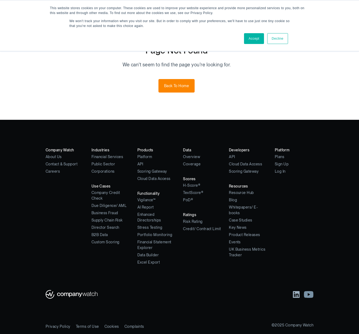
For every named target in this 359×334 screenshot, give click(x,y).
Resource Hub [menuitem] (241, 192)
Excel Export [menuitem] (148, 262)
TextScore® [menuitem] (193, 192)
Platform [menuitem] (144, 157)
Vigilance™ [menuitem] (146, 200)
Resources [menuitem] (238, 186)
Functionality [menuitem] (148, 193)
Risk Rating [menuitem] (192, 221)
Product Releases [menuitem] (244, 235)
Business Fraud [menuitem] (105, 213)
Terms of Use (87, 326)
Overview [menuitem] (191, 157)
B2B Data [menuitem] (100, 235)
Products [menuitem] (145, 150)
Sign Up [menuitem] (282, 164)
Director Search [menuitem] (105, 227)
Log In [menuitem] (280, 171)
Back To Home (176, 86)
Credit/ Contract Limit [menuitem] (202, 229)
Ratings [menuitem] (189, 215)
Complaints (134, 326)
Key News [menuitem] (238, 227)
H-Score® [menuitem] (191, 185)
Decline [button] (277, 38)
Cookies (111, 326)
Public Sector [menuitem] (103, 164)
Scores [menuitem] (189, 179)
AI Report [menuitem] (145, 207)
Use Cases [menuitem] (101, 186)
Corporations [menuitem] (103, 171)
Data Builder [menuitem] (148, 255)
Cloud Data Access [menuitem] (154, 178)
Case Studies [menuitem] (240, 220)
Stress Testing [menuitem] (149, 227)
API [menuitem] (140, 164)
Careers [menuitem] (53, 171)
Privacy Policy (58, 326)
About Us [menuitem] (54, 157)
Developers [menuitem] (239, 150)
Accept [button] (254, 38)
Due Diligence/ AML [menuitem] (109, 205)
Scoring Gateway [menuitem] (152, 171)
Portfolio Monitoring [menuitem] (154, 235)
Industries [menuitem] (100, 150)
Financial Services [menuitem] (107, 157)
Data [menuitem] (187, 150)
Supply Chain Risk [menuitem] (107, 220)
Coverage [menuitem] (192, 164)
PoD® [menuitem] (188, 200)
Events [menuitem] (235, 242)
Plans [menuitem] (279, 157)
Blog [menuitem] (233, 200)
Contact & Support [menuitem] (61, 164)
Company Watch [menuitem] (60, 150)
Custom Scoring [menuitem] (106, 242)
